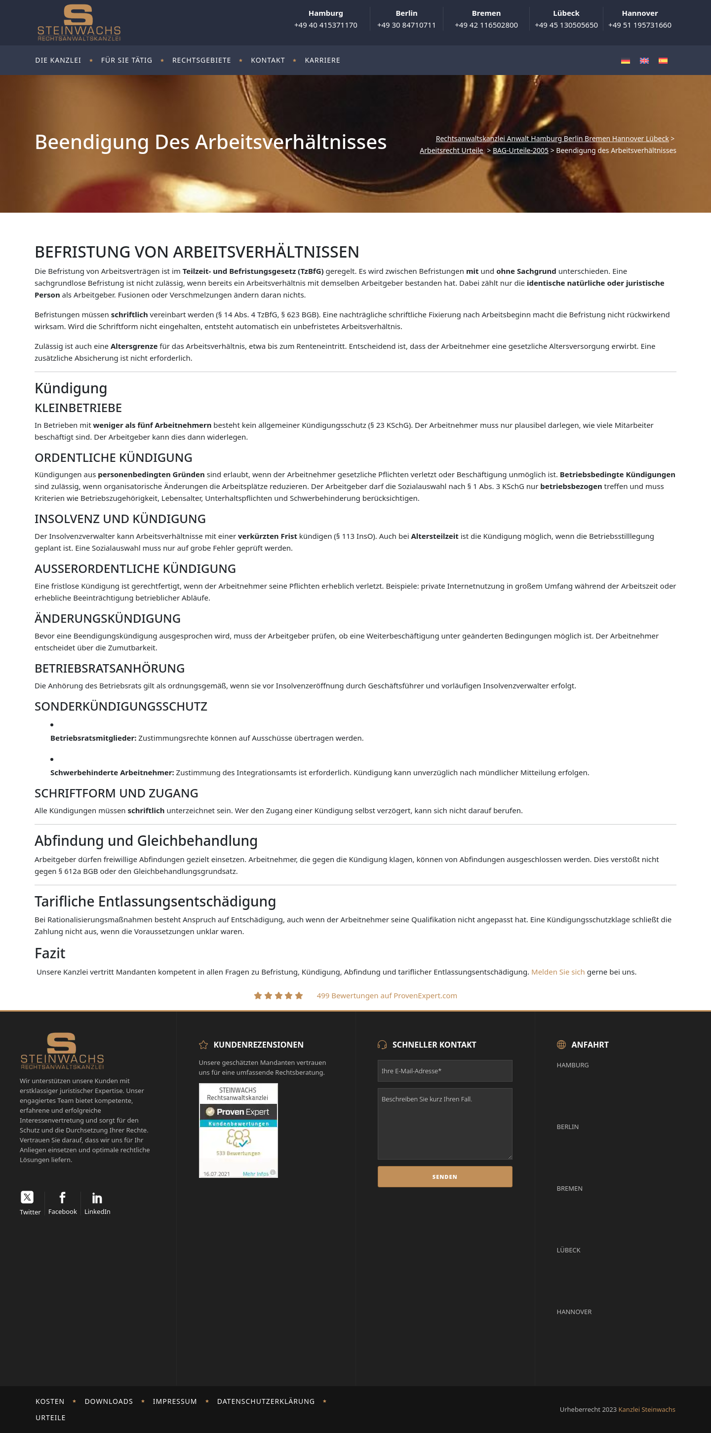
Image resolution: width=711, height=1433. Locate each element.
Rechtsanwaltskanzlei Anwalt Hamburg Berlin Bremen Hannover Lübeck (552, 138)
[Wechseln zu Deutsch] (625, 60)
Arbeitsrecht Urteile (451, 150)
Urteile (51, 1417)
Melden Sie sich (558, 972)
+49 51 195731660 (640, 19)
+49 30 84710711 (406, 19)
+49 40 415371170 (325, 19)
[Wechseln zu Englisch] (644, 60)
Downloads (108, 1401)
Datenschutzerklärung (266, 1401)
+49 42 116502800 (486, 19)
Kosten (50, 1401)
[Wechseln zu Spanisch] (663, 60)
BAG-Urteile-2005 (521, 150)
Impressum (175, 1401)
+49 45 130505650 (566, 19)
